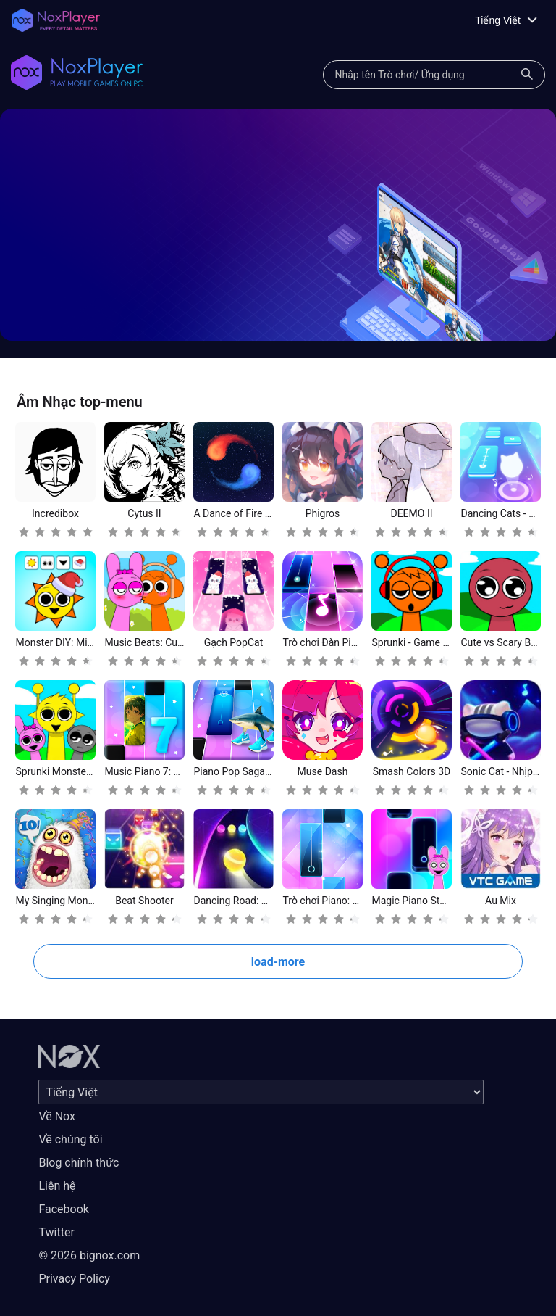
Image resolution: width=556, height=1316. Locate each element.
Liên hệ (56, 1186)
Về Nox (56, 1116)
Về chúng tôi (70, 1139)
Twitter (56, 1232)
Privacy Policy (74, 1279)
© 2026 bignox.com (89, 1255)
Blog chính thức (78, 1163)
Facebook (63, 1209)
